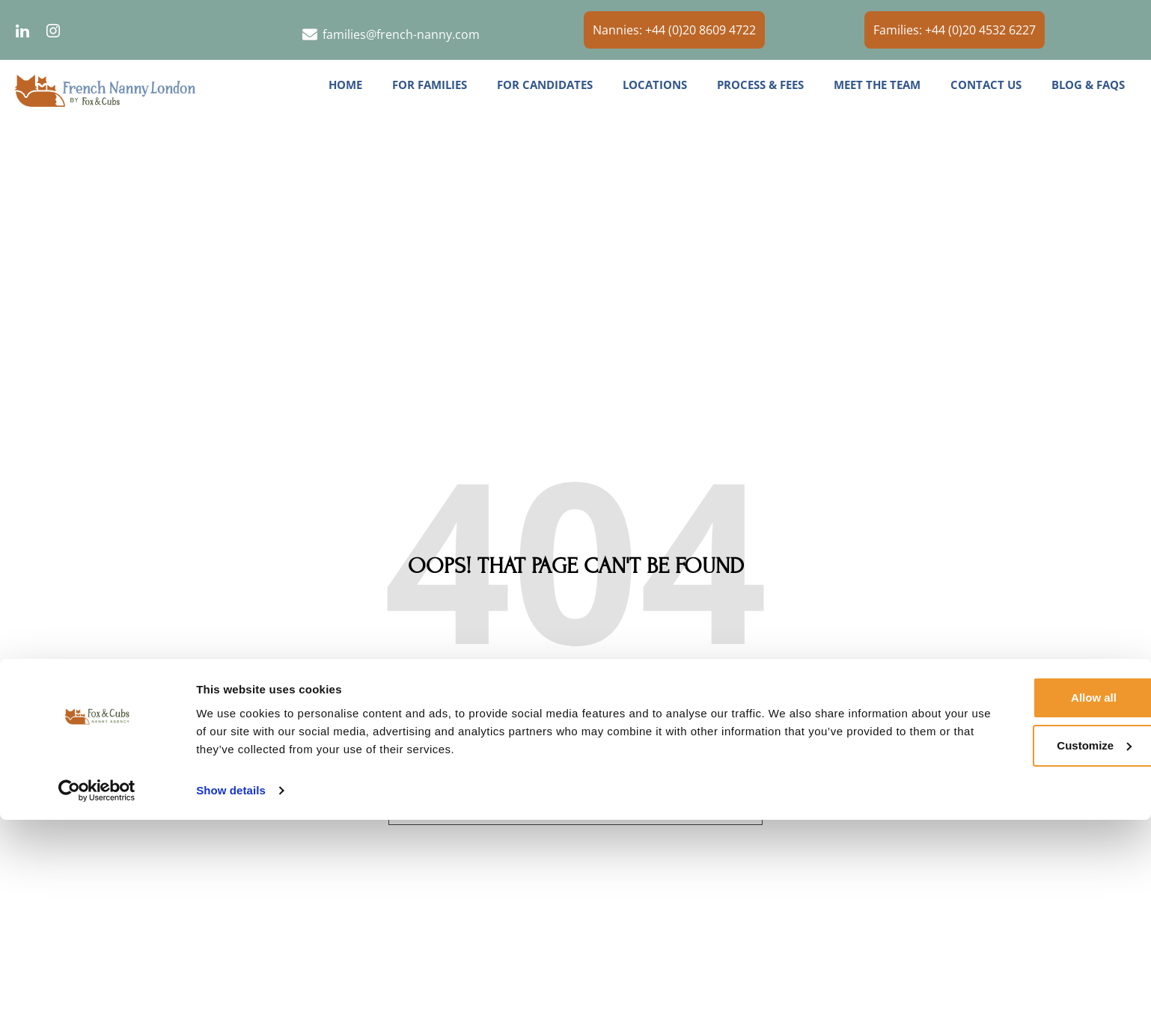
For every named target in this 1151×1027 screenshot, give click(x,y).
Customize (1026, 952)
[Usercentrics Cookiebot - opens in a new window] (96, 998)
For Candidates (545, 84)
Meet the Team (877, 84)
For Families (429, 84)
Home (345, 84)
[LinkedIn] (22, 30)
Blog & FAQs (1088, 84)
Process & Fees (760, 84)
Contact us (986, 84)
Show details (231, 997)
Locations (655, 84)
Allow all (1026, 904)
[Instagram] (53, 30)
